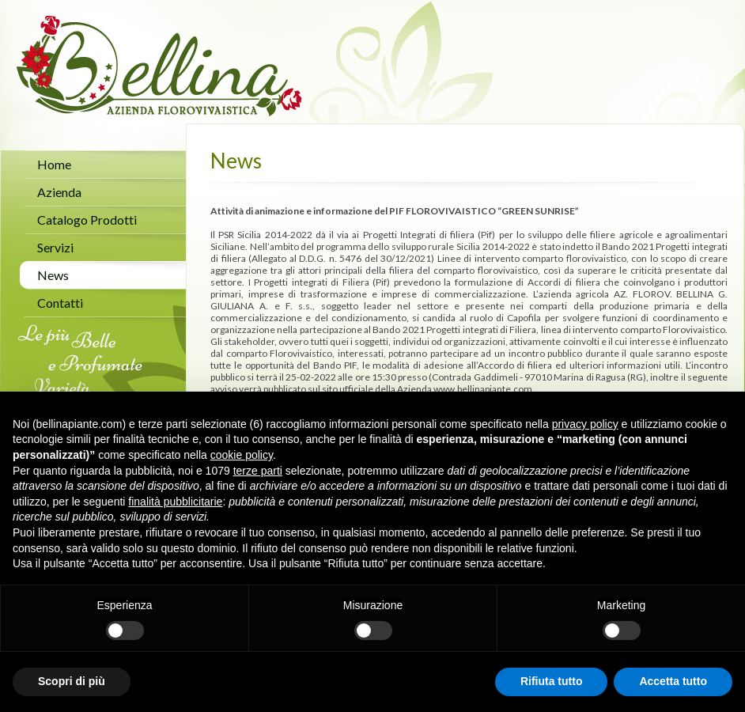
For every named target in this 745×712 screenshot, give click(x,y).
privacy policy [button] (585, 424)
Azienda (59, 191)
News (53, 274)
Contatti (60, 302)
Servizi (55, 247)
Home (54, 164)
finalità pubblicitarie (175, 501)
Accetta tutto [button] (673, 681)
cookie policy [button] (241, 455)
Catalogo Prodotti (87, 219)
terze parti (257, 470)
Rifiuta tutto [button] (551, 681)
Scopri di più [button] (71, 681)
